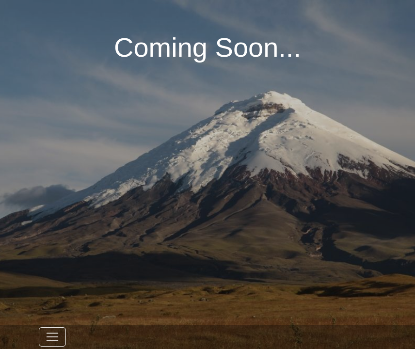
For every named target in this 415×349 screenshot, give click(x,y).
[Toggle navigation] (52, 337)
